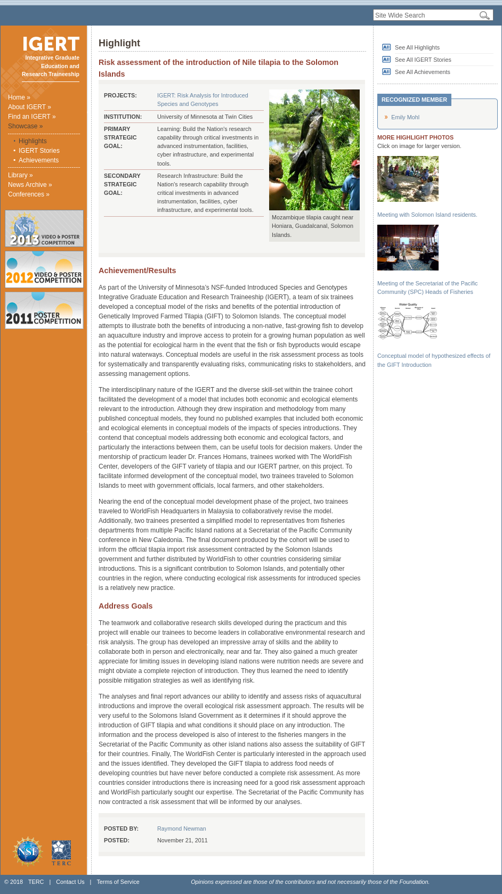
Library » (20, 175)
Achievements (39, 160)
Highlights (33, 141)
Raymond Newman (181, 828)
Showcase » (25, 126)
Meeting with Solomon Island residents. (427, 214)
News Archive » (30, 184)
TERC (36, 882)
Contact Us (70, 882)
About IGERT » (29, 107)
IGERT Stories (39, 150)
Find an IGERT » (32, 116)
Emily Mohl (405, 117)
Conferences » (29, 194)
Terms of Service (117, 882)
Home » (19, 97)
